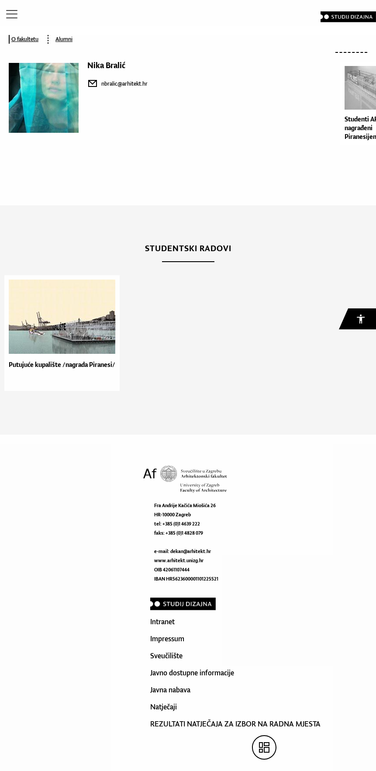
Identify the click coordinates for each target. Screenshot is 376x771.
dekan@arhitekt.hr (190, 551)
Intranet (162, 621)
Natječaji (163, 707)
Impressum (167, 638)
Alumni (63, 39)
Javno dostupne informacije (192, 673)
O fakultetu (24, 39)
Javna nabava (170, 690)
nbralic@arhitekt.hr (124, 83)
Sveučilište (166, 655)
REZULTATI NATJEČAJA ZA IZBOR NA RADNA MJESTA (235, 724)
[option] (60, 333)
